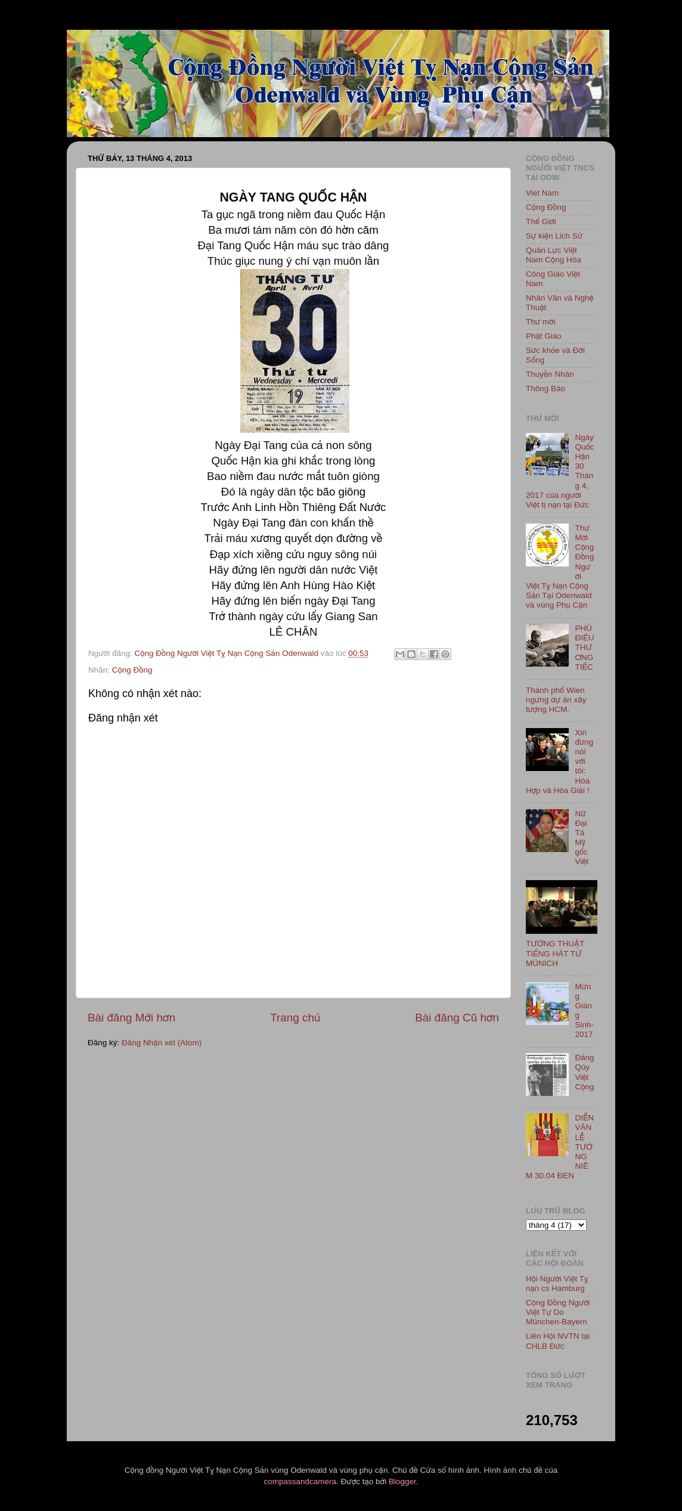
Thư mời (541, 321)
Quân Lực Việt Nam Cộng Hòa (553, 255)
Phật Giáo (544, 336)
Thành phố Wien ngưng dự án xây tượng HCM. (556, 700)
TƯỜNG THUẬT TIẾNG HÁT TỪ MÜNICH (555, 953)
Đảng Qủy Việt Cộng (584, 1072)
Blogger (402, 1481)
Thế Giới (541, 221)
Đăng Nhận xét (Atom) (162, 1042)
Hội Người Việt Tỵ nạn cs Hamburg (557, 1283)
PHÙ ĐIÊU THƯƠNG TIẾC (584, 647)
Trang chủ (295, 1017)
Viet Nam (542, 192)
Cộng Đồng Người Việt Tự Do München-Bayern (558, 1312)
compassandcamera (300, 1481)
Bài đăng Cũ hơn (457, 1017)
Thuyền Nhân (550, 374)
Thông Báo (545, 388)
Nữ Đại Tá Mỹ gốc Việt (581, 837)
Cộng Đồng (132, 669)
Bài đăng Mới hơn (131, 1017)
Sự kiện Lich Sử (554, 235)
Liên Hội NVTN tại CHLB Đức (558, 1341)
